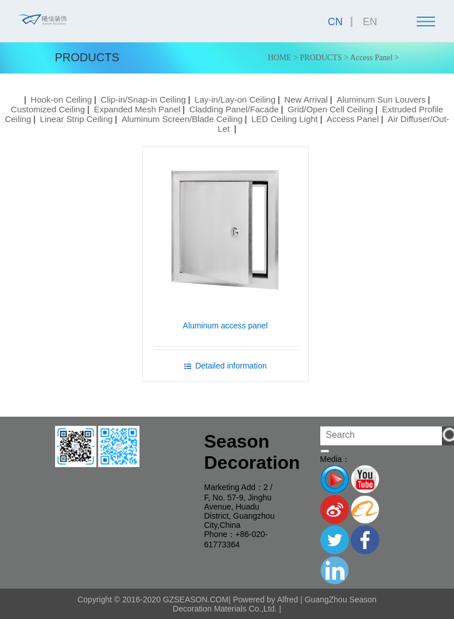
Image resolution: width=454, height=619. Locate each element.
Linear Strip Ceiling (76, 119)
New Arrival (306, 99)
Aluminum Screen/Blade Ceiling (182, 119)
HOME (279, 57)
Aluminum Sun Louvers (380, 99)
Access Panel (371, 57)
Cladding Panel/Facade (234, 109)
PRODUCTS (321, 57)
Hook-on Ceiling (61, 99)
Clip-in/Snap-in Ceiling (142, 99)
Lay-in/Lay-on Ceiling (235, 99)
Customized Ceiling (48, 109)
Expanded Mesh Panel (137, 109)
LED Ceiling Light (284, 119)
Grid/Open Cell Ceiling (330, 109)
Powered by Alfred (265, 599)
